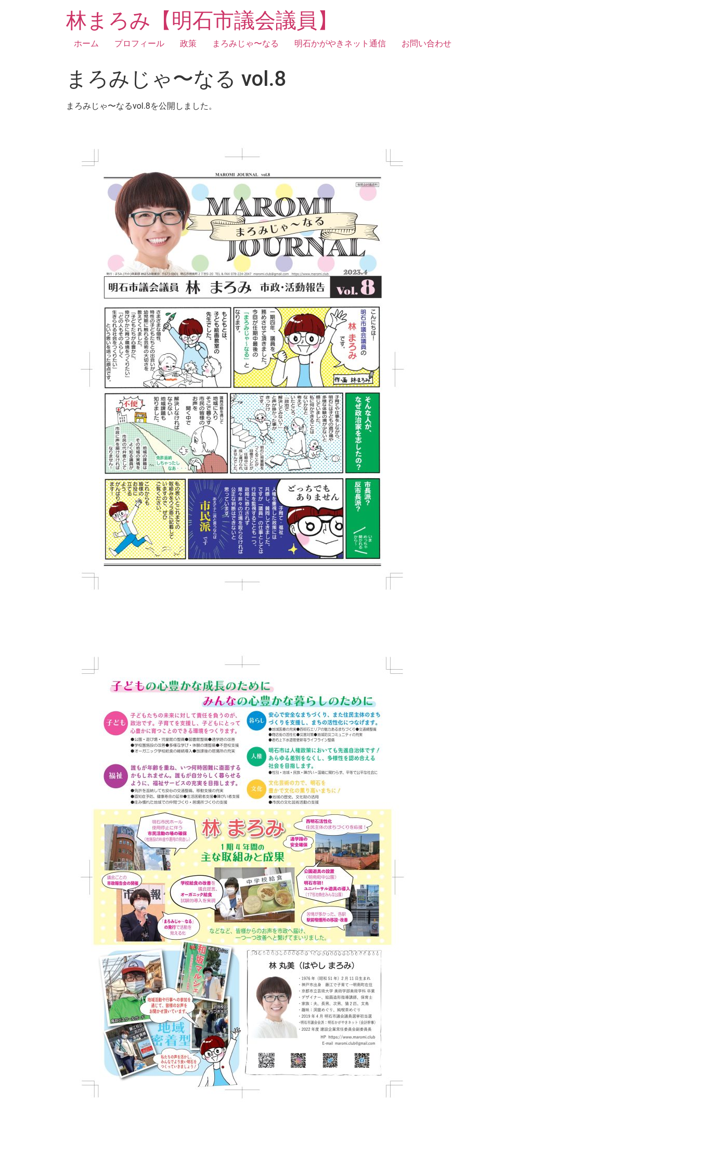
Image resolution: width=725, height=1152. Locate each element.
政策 (188, 43)
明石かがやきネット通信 (340, 43)
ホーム (86, 43)
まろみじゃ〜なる (245, 43)
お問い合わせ (426, 43)
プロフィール (139, 43)
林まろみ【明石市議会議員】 (202, 20)
